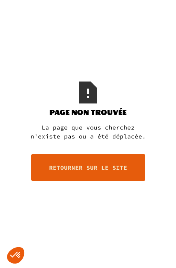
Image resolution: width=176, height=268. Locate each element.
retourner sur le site (88, 167)
